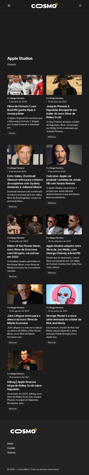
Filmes (12, 133)
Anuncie (11, 453)
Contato (11, 448)
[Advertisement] (44, 31)
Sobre (10, 444)
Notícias (52, 137)
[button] (9, 5)
